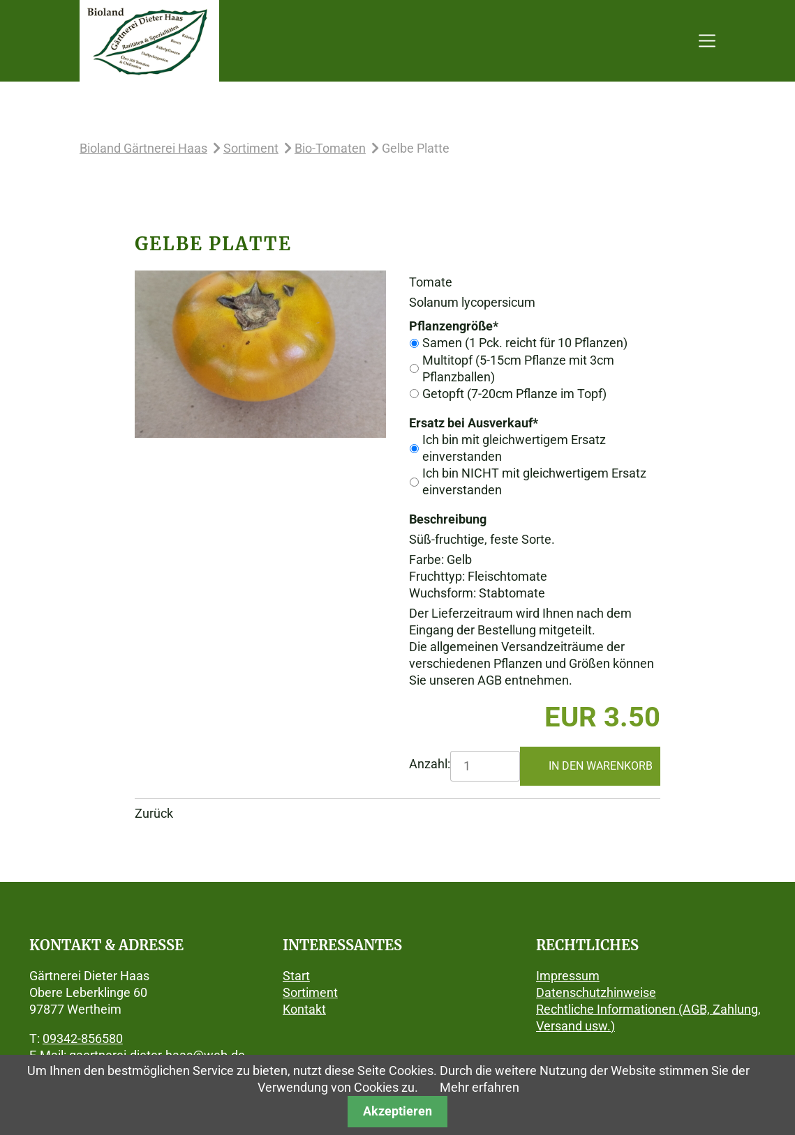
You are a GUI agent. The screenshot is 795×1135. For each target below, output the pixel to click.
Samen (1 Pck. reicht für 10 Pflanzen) (524, 342)
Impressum (568, 975)
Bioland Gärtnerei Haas (143, 148)
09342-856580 (83, 1038)
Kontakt (304, 1009)
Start (296, 975)
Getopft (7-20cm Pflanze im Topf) (514, 393)
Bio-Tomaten (330, 148)
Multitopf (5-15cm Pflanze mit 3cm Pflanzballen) (518, 368)
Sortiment (250, 148)
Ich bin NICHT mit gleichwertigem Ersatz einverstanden (534, 481)
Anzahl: (429, 763)
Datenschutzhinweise (596, 992)
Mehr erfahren (479, 1087)
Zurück (154, 813)
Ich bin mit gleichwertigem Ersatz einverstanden (514, 448)
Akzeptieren (397, 1111)
